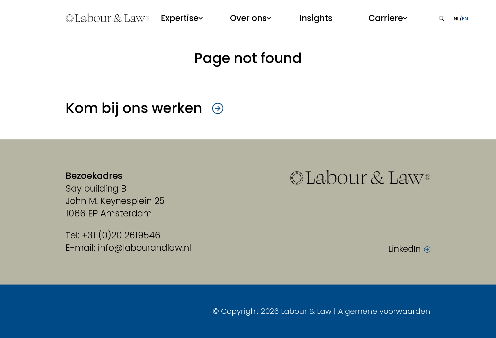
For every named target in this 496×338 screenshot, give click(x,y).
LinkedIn (404, 249)
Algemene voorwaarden (384, 311)
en (465, 18)
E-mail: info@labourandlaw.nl (128, 248)
